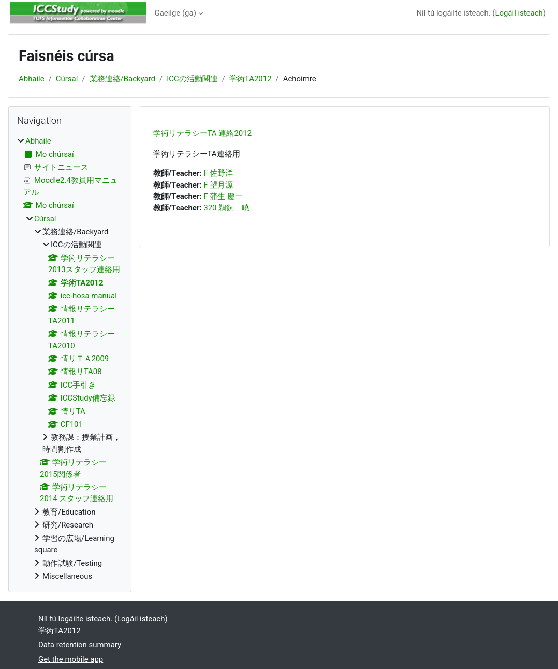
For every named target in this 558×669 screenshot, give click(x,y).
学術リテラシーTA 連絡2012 (202, 133)
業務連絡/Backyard (122, 78)
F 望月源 (218, 185)
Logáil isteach (518, 13)
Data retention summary (79, 644)
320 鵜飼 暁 (226, 207)
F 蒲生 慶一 (223, 196)
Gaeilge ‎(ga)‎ (175, 13)
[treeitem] (70, 358)
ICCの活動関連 (192, 78)
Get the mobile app (70, 659)
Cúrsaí (67, 78)
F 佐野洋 (218, 173)
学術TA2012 (250, 78)
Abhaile (32, 78)
